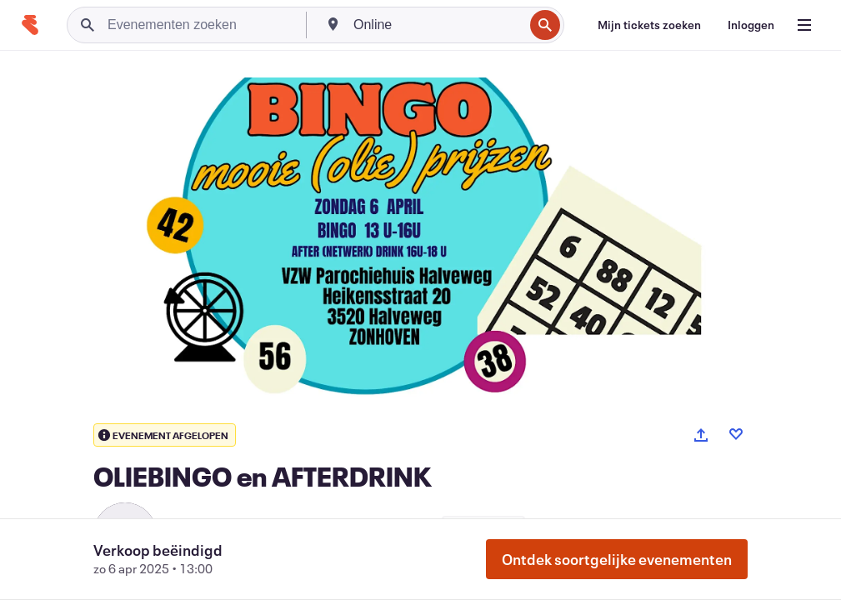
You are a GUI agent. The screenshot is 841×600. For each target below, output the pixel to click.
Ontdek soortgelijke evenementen (617, 559)
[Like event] (736, 434)
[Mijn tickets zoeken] (649, 25)
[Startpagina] (30, 25)
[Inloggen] (751, 25)
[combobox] (436, 25)
